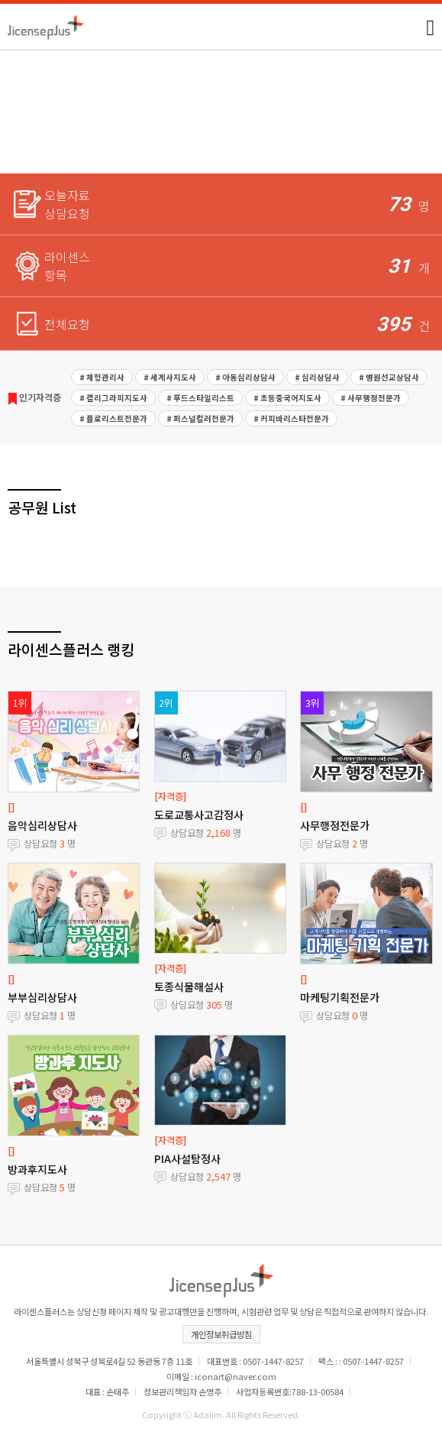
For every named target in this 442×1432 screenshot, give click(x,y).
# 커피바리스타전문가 (291, 418)
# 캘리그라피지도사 (113, 397)
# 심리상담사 (317, 377)
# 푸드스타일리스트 (200, 397)
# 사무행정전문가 (370, 397)
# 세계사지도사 (170, 377)
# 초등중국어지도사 (287, 397)
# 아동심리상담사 (245, 377)
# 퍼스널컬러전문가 (200, 418)
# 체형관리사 (101, 377)
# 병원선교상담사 (389, 377)
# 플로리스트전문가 (113, 418)
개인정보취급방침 (221, 1334)
